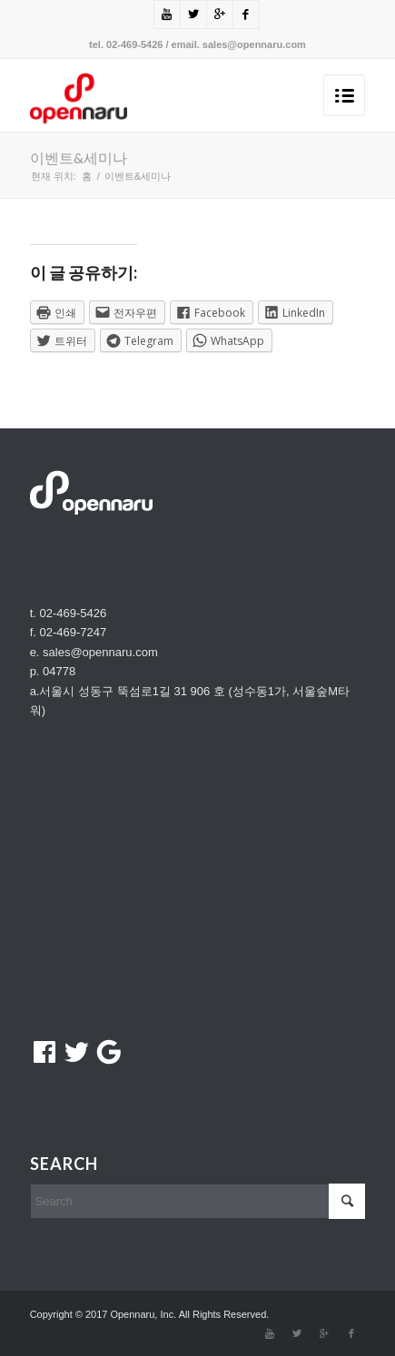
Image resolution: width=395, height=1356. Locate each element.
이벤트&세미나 (78, 157)
